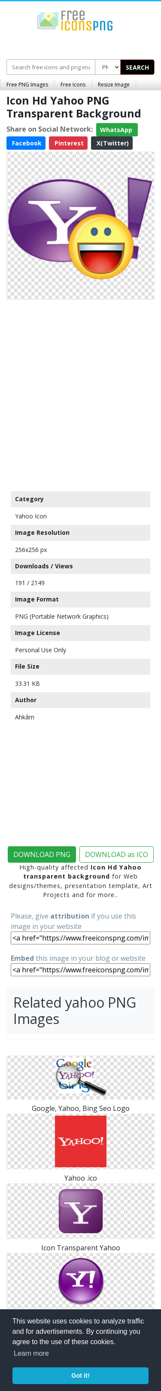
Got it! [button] (80, 1375)
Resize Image (114, 84)
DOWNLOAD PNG (41, 854)
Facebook (26, 143)
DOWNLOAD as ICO (116, 854)
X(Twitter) (112, 143)
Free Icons (73, 84)
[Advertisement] (80, 393)
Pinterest (68, 143)
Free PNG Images (27, 84)
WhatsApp (117, 130)
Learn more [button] (31, 1353)
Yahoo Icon (31, 516)
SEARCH (137, 67)
